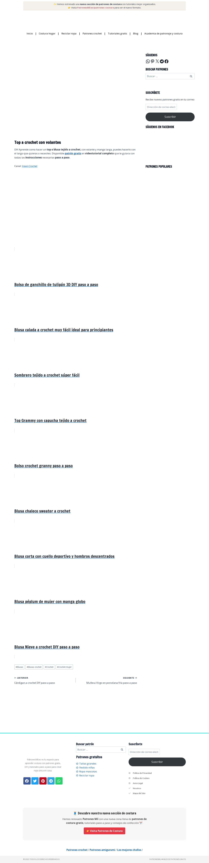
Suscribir (170, 117)
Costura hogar (47, 33)
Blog (135, 33)
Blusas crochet (34, 667)
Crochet (49, 667)
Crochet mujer (64, 667)
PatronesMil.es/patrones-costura (95, 7)
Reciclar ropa (68, 33)
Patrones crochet (92, 33)
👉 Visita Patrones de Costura (104, 831)
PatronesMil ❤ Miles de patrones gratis (167, 859)
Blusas (19, 667)
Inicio (30, 33)
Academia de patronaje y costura (163, 33)
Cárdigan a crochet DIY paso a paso (43, 680)
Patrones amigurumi (102, 850)
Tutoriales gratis (117, 33)
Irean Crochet (29, 166)
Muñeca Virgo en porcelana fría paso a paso (107, 680)
